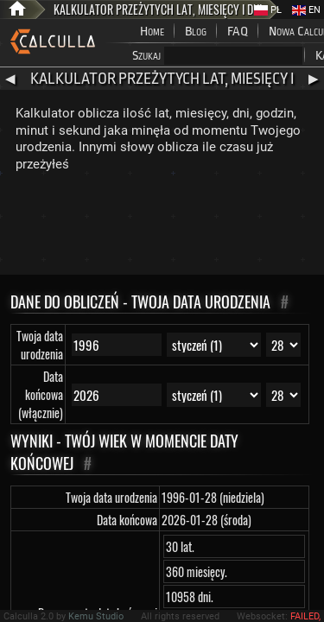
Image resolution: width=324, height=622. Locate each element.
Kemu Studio (96, 616)
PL (268, 10)
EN (306, 10)
